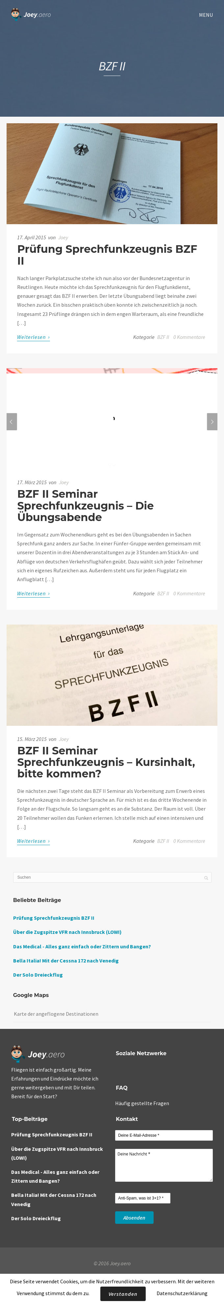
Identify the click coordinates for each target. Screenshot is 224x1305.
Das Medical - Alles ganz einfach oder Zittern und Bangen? (82, 946)
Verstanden (123, 1294)
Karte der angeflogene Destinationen (56, 1013)
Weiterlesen (33, 337)
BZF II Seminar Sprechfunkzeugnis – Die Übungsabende (85, 505)
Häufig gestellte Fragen (142, 1103)
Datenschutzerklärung (182, 1293)
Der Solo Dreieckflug (38, 974)
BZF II (163, 337)
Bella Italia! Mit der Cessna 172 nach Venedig (66, 960)
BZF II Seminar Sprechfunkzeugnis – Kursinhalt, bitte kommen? (106, 762)
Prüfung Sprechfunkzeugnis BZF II (107, 255)
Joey (63, 237)
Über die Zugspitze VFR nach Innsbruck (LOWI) (67, 932)
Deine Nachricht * (164, 1165)
